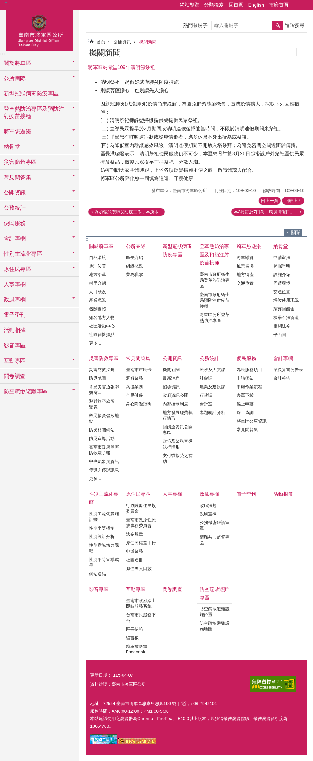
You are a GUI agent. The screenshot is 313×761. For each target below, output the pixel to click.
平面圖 (279, 334)
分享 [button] (296, 5)
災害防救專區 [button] (20, 162)
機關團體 (97, 308)
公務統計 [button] (15, 208)
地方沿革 (97, 274)
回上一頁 (269, 200)
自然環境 (97, 257)
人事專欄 (15, 284)
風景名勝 (245, 266)
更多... (95, 343)
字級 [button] (304, 5)
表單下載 (245, 395)
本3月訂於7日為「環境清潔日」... (266, 211)
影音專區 (15, 345)
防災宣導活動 (102, 438)
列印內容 (300, 52)
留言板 (132, 637)
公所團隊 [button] (15, 78)
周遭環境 (281, 283)
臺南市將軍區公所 (39, 29)
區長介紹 (134, 257)
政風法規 (208, 505)
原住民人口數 (139, 568)
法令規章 (134, 534)
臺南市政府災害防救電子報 (104, 450)
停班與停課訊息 (104, 469)
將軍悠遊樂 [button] (17, 131)
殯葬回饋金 (284, 308)
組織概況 (134, 266)
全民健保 (134, 395)
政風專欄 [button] (15, 300)
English (256, 5)
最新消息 (171, 378)
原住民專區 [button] (17, 269)
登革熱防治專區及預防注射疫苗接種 (214, 254)
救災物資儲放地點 (104, 418)
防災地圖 (97, 378)
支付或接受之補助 (178, 458)
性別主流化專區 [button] (23, 254)
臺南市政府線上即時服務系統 (141, 603)
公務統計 (209, 358)
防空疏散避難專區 (214, 593)
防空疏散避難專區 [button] (26, 391)
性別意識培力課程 (104, 548)
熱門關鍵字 (195, 25)
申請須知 (245, 378)
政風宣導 (208, 514)
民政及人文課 (212, 369)
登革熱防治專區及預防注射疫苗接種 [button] (34, 112)
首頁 (101, 41)
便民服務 (246, 358)
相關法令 (281, 325)
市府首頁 (279, 4)
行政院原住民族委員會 (141, 508)
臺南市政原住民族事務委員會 (141, 522)
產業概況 (97, 300)
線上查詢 (245, 412)
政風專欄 (209, 494)
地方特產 (245, 274)
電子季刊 (15, 315)
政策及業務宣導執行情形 (178, 444)
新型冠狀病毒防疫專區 (31, 94)
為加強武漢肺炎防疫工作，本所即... (128, 211)
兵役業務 (134, 386)
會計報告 (281, 378)
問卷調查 (15, 376)
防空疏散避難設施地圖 (215, 626)
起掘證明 (281, 266)
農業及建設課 (212, 386)
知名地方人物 (102, 317)
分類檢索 (214, 4)
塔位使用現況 (286, 300)
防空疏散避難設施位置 (215, 611)
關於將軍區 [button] (17, 63)
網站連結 (97, 573)
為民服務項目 (249, 369)
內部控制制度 (175, 403)
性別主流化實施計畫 (104, 516)
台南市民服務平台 (141, 617)
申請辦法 (281, 257)
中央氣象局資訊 (104, 461)
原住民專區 (138, 494)
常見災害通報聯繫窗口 (104, 389)
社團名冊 (134, 559)
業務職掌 (134, 274)
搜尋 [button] (277, 25)
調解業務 (134, 378)
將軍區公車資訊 (252, 421)
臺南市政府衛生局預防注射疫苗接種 (215, 300)
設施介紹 (281, 274)
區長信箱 (134, 629)
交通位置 (245, 283)
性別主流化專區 (103, 498)
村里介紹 (97, 283)
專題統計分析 (212, 412)
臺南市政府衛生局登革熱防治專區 (215, 280)
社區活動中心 (102, 325)
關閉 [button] (296, 232)
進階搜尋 (294, 25)
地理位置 (97, 266)
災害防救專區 (103, 358)
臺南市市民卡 (139, 369)
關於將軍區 (101, 246)
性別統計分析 (102, 536)
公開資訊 (122, 41)
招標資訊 (171, 386)
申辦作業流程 (249, 386)
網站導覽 (189, 4)
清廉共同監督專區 (215, 539)
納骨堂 (280, 246)
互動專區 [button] (15, 361)
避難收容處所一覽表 (104, 404)
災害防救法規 (102, 369)
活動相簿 (15, 330)
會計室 (206, 403)
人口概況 (97, 291)
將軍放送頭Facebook (136, 649)
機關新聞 (147, 41)
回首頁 (236, 4)
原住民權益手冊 (141, 542)
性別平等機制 (102, 528)
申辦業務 (134, 551)
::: (7, 3)
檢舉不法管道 (286, 317)
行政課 (206, 395)
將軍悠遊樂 (249, 246)
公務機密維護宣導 (215, 525)
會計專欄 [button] (15, 238)
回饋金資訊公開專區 (178, 429)
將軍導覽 (245, 257)
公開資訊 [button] (15, 193)
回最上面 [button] (293, 200)
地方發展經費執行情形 (178, 415)
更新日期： (101, 675)
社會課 (206, 378)
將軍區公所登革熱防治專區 (215, 317)
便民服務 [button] (15, 223)
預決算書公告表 (288, 369)
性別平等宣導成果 (104, 562)
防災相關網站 (102, 429)
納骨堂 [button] (12, 147)
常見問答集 (138, 358)
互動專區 (135, 589)
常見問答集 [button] (17, 177)
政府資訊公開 (175, 395)
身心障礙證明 (139, 403)
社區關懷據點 (102, 334)
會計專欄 (283, 358)
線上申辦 (245, 403)
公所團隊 (135, 246)
